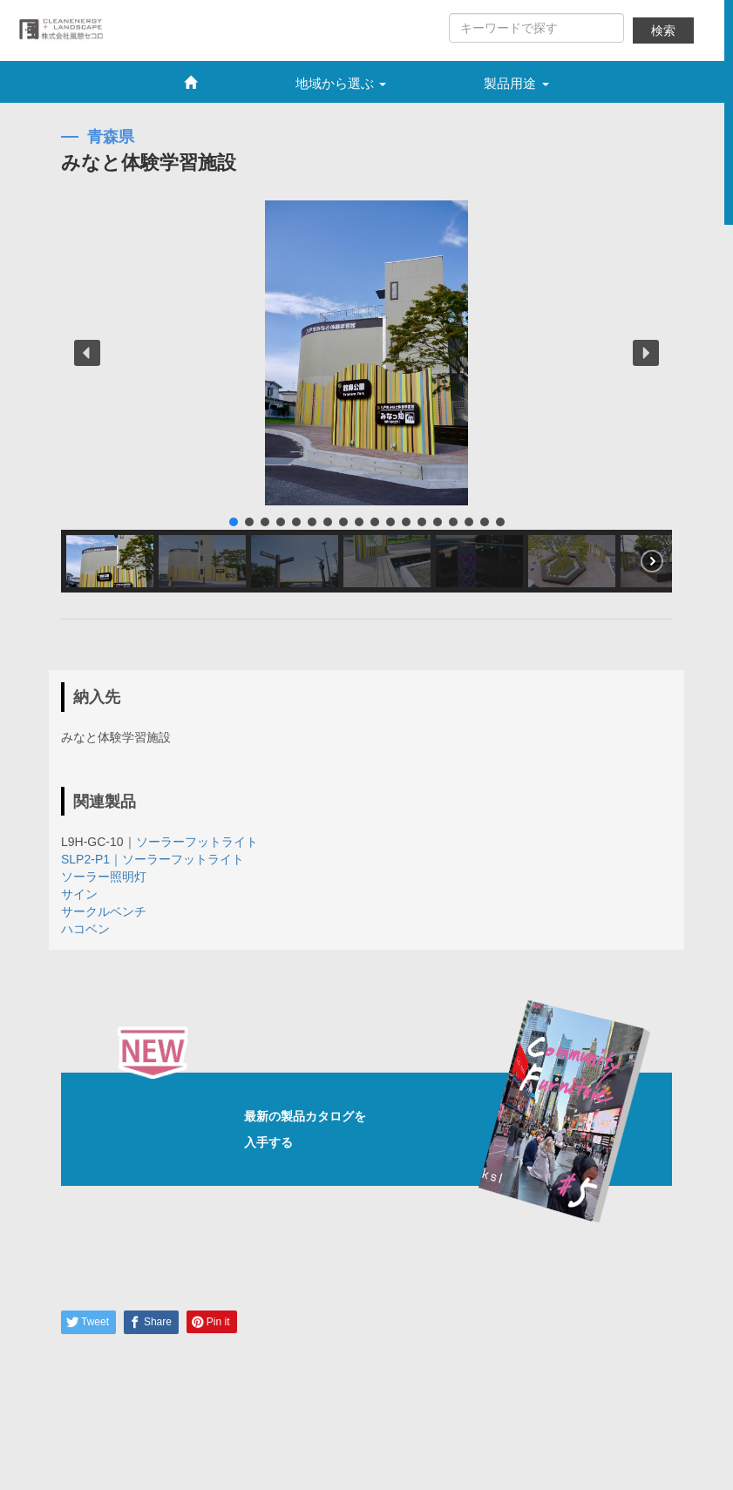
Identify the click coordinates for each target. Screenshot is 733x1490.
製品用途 (516, 83)
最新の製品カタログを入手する (388, 1129)
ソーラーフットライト (197, 842)
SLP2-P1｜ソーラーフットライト (152, 859)
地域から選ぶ (340, 83)
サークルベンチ (103, 911)
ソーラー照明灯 (103, 877)
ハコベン (85, 929)
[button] (87, 353)
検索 (663, 30)
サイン (79, 894)
